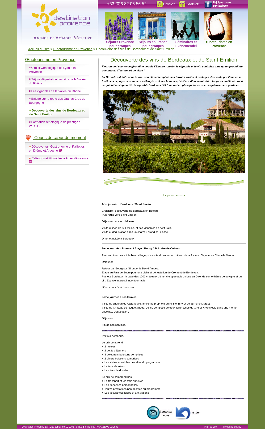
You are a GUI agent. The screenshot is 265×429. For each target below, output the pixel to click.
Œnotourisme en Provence (218, 14)
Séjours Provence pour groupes (119, 14)
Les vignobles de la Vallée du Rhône (56, 91)
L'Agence (189, 4)
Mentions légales (232, 426)
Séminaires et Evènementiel (185, 14)
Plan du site (210, 426)
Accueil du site (39, 49)
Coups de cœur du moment (55, 137)
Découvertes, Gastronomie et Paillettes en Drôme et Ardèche (57, 148)
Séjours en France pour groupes (153, 14)
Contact (165, 4)
